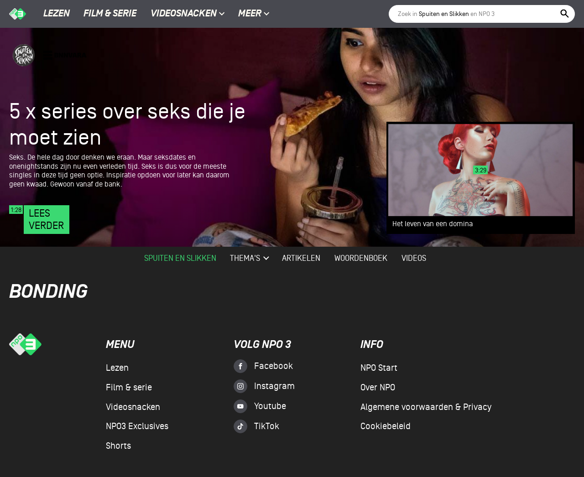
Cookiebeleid (385, 426)
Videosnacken (184, 14)
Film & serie (109, 14)
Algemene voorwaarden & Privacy (425, 407)
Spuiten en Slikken (180, 258)
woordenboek (360, 258)
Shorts (118, 446)
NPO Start (378, 368)
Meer (254, 14)
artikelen (301, 258)
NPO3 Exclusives (137, 426)
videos (414, 258)
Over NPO (377, 388)
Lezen (56, 14)
